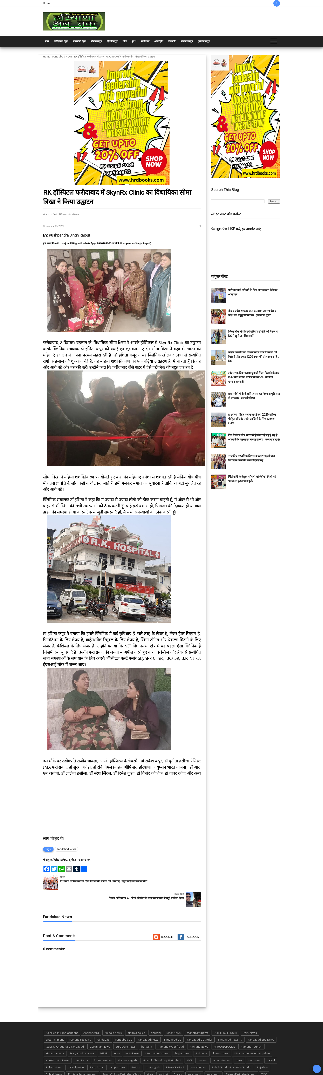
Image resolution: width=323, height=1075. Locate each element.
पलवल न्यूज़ (187, 41)
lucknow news (103, 1043)
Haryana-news (55, 1036)
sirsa (150, 1057)
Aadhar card (91, 1016)
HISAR (104, 1036)
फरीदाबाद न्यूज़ (61, 41)
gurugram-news (126, 1030)
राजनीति (172, 41)
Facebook (192, 920)
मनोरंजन (145, 41)
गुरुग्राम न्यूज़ (204, 41)
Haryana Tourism (251, 1030)
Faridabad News (62, 56)
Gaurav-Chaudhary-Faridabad (65, 1030)
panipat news (117, 1050)
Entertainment (55, 1023)
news (239, 1043)
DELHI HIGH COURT (225, 1016)
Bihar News (173, 1016)
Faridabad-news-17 (230, 1023)
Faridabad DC (123, 1023)
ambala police (136, 1016)
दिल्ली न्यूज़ (112, 41)
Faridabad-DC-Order (199, 1023)
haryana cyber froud (171, 1030)
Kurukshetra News (57, 1043)
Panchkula (96, 1050)
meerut (202, 1043)
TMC (264, 1057)
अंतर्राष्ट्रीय (158, 41)
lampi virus (82, 1043)
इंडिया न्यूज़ (96, 41)
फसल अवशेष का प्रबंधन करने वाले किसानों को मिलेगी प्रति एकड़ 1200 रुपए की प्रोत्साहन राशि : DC (253, 357)
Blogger (167, 920)
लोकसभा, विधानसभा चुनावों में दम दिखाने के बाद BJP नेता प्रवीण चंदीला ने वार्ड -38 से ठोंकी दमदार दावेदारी (253, 377)
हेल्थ (134, 41)
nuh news (254, 1043)
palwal (271, 1043)
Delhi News (250, 1016)
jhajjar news (182, 1036)
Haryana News (199, 1030)
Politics (135, 1050)
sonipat (163, 1057)
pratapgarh (153, 1050)
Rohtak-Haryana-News (82, 1057)
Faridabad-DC (172, 1023)
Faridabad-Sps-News (261, 1023)
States (178, 1057)
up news (51, 1064)
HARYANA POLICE (224, 1030)
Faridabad (103, 1023)
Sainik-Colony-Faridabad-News (121, 1057)
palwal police (76, 1050)
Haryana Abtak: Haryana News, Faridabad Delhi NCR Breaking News (82, 1071)
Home (46, 3)
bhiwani (156, 1016)
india (117, 1036)
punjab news (198, 1050)
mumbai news (221, 1043)
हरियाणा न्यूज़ (79, 41)
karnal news (221, 1036)
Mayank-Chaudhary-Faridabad (162, 1043)
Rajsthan (262, 1050)
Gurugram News (100, 1030)
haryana (146, 1030)
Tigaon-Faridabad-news (241, 1057)
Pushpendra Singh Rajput (69, 235)
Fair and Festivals (80, 1023)
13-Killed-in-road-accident (62, 1016)
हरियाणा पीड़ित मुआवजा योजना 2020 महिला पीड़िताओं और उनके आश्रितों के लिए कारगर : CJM (252, 419)
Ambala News (113, 1016)
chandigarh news (197, 1016)
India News (132, 1036)
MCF (189, 1043)
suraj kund (194, 1057)
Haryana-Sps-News (82, 1036)
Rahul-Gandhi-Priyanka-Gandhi (231, 1050)
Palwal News (54, 1050)
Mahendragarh (127, 1043)
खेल (125, 41)
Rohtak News (54, 1057)
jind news (201, 1036)
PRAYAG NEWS (175, 1050)
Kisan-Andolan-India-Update (252, 1036)
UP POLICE (68, 1064)
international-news (157, 1036)
